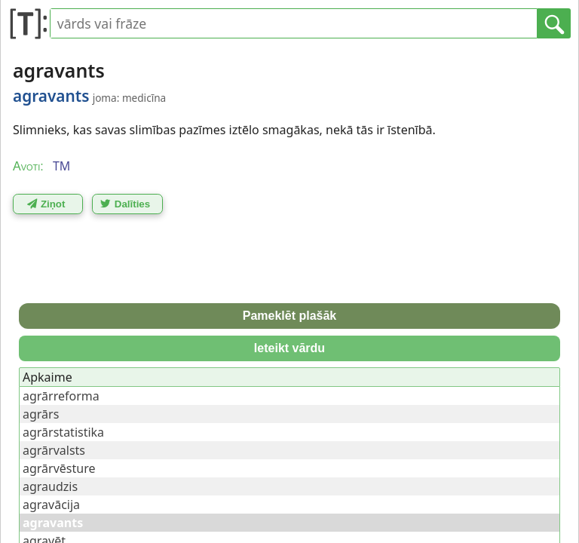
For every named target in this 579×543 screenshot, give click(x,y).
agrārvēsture (59, 468)
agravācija (51, 504)
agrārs (41, 414)
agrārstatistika (63, 432)
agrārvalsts (54, 450)
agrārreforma (61, 396)
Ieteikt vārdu (289, 348)
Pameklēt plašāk (290, 315)
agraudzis (50, 486)
